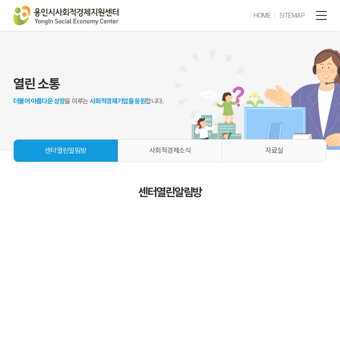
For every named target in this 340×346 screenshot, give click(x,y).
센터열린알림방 (66, 150)
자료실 (274, 150)
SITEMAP (292, 15)
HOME (262, 15)
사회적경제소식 (170, 150)
